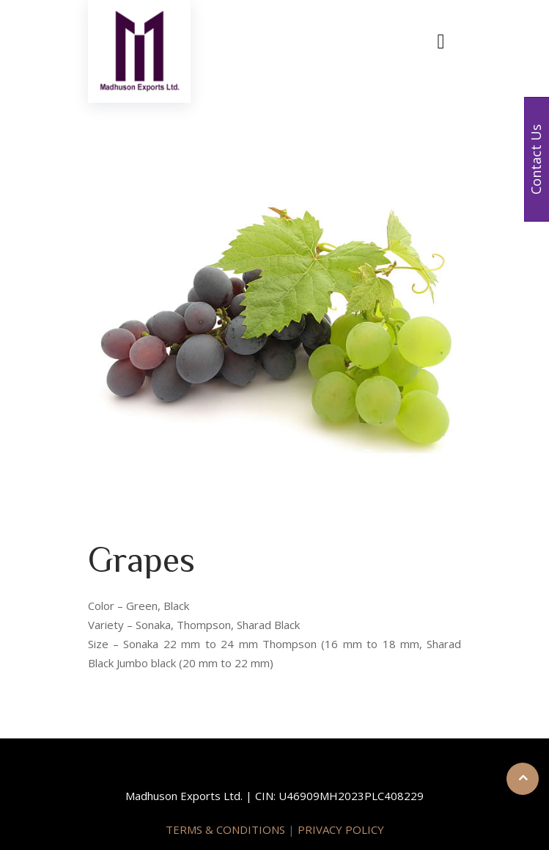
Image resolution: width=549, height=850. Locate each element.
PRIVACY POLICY (341, 829)
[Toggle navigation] (441, 42)
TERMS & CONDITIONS (227, 829)
